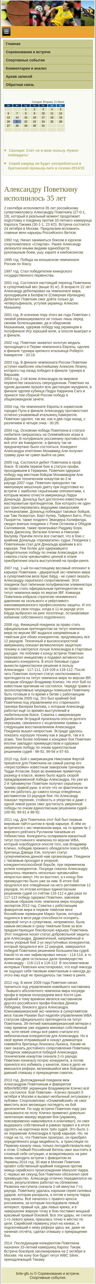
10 (43, 113)
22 (25, 121)
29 (25, 125)
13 (8, 117)
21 (17, 121)
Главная (13, 44)
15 (25, 117)
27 (8, 125)
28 (17, 125)
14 (17, 117)
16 (34, 117)
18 (51, 117)
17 (43, 117)
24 (43, 121)
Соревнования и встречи (28, 52)
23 (34, 121)
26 (60, 121)
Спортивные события (25, 60)
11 (51, 113)
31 (43, 125)
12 (60, 113)
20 (8, 121)
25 (51, 121)
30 (34, 125)
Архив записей (19, 76)
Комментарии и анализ (26, 68)
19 (60, 117)
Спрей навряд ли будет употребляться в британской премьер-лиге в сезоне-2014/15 (46, 165)
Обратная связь (20, 85)
